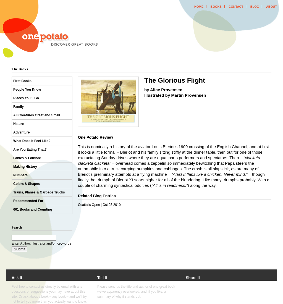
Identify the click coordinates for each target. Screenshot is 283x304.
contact (236, 6)
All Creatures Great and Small (36, 115)
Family (18, 107)
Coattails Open (89, 205)
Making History (25, 167)
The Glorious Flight (174, 80)
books (215, 6)
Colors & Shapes (26, 184)
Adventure (21, 132)
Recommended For (28, 201)
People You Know (27, 89)
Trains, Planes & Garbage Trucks (39, 192)
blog (254, 6)
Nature (18, 124)
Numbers (20, 175)
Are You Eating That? (30, 149)
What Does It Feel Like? (32, 141)
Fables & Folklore (27, 158)
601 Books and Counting (32, 209)
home (198, 6)
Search (17, 227)
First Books (22, 81)
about (271, 6)
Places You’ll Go (26, 98)
